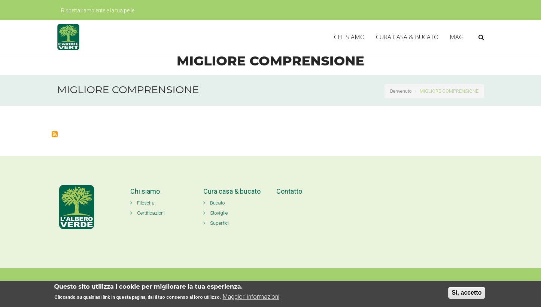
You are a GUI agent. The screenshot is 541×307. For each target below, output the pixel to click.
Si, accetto (466, 292)
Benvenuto (400, 91)
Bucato (214, 203)
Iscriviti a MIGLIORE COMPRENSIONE (55, 134)
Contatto (289, 191)
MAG (457, 37)
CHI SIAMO (349, 37)
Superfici (216, 223)
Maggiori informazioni (251, 296)
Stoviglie (215, 213)
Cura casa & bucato (232, 191)
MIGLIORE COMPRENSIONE (449, 91)
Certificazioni (147, 213)
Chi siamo (145, 191)
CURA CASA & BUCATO (407, 37)
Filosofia (142, 203)
